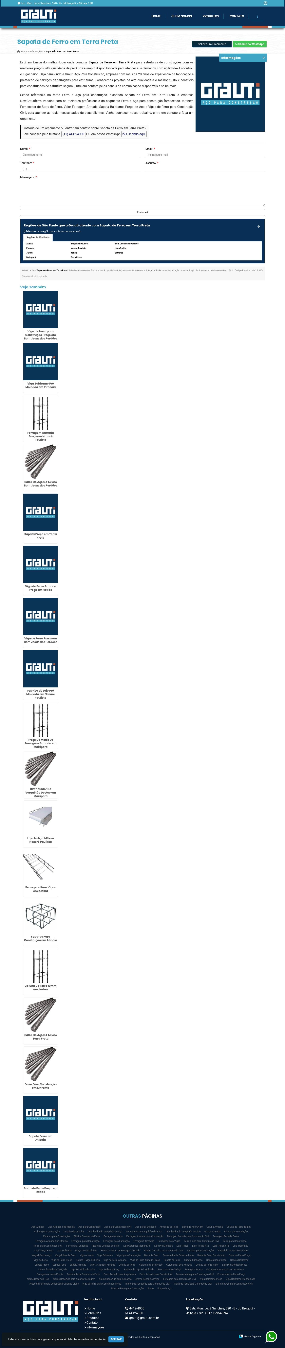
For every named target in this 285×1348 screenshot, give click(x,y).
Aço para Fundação (145, 1226)
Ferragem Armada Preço (226, 1236)
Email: (150, 148)
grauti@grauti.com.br (144, 1318)
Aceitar (116, 1339)
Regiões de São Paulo (38, 237)
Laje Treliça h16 (221, 1245)
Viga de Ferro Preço (61, 1260)
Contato (237, 16)
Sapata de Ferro (172, 1260)
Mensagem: (28, 177)
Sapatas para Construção (200, 1250)
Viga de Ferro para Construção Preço (101, 1283)
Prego (150, 1288)
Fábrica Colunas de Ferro (86, 1236)
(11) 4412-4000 (73, 134)
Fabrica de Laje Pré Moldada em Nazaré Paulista (40, 694)
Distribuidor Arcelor (74, 1231)
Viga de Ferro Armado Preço (145, 1260)
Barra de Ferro (151, 1255)
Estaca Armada (212, 1231)
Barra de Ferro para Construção (127, 1288)
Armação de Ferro (169, 1226)
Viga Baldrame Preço (211, 1279)
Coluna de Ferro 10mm (239, 1226)
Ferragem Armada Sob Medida (51, 1241)
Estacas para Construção (56, 1236)
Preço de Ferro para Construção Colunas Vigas (54, 1283)
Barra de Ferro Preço (239, 1255)
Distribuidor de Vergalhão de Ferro (144, 1231)
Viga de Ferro (41, 1260)
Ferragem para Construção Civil (179, 1279)
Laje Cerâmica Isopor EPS (136, 1245)
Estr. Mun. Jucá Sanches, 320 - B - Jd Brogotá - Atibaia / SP (57, 3)
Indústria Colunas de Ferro (106, 1245)
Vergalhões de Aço (41, 1255)
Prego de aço (164, 1288)
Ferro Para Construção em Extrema (41, 1086)
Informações (95, 1327)
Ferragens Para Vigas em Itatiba (40, 889)
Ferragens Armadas (143, 1241)
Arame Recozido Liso (38, 1279)
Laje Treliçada (64, 1250)
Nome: (25, 148)
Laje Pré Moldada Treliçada (52, 1269)
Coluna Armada (214, 1226)
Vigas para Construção (129, 1255)
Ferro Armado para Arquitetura (120, 1274)
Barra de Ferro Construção (211, 1255)
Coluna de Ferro (127, 1264)
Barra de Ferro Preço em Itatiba (41, 1190)
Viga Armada (87, 1255)
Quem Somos (181, 16)
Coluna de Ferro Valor (207, 1264)
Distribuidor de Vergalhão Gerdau (183, 1231)
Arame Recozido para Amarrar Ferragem (74, 1279)
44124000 (136, 1313)
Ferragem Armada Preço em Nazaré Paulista (40, 436)
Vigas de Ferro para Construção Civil (193, 1283)
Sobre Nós (93, 1313)
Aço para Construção (89, 1226)
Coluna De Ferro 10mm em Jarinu (40, 987)
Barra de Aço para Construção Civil (234, 1283)
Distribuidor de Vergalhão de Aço (105, 1231)
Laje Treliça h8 (240, 1245)
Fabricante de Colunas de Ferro (83, 1274)
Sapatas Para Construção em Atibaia (40, 938)
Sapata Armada (78, 1264)
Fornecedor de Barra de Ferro (178, 1255)
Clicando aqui (134, 134)
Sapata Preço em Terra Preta (40, 536)
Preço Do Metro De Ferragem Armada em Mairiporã (40, 743)
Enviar (142, 212)
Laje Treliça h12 (200, 1245)
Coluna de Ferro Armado (179, 1264)
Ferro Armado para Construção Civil (195, 1274)
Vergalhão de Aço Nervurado (233, 1250)
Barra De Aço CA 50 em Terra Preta (40, 1037)
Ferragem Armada (113, 1236)
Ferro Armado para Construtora (156, 1274)
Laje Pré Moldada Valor (83, 1269)
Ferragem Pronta (193, 1269)
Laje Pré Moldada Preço (234, 1264)
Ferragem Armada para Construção (144, 1236)
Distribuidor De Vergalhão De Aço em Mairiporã (40, 792)
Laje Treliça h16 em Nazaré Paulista (40, 840)
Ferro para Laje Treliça (169, 1269)
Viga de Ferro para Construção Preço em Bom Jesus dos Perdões (40, 334)
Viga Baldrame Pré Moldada (240, 1279)
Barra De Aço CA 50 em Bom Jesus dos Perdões (40, 483)
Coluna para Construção (47, 1231)
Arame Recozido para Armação (115, 1279)
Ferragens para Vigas (169, 1241)
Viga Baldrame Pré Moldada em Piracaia (40, 385)
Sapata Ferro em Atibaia (40, 1138)
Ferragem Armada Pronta (50, 1274)
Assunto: (152, 163)
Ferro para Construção (235, 1241)
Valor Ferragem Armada (102, 1264)
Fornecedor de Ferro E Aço (231, 1274)
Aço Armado (38, 1226)
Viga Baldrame (105, 1255)
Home (156, 16)
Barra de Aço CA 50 (192, 1226)
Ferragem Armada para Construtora (225, 1269)
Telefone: (27, 163)
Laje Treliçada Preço (109, 1269)
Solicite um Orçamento (212, 44)
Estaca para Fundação (236, 1231)
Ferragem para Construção (85, 1241)
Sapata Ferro (59, 1264)
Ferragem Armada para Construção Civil (188, 1236)
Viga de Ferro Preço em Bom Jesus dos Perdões (40, 640)
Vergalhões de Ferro (65, 1255)
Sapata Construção (216, 1260)
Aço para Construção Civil (118, 1226)
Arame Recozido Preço (147, 1279)
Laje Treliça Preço (43, 1250)
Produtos (211, 16)
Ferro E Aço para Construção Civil (201, 1241)
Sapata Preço (42, 1264)
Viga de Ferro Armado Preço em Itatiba (40, 588)
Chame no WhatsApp (249, 44)
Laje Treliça (182, 1245)
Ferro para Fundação (77, 1245)
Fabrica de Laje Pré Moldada (139, 1269)
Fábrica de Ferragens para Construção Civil (147, 1283)
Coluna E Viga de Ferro (88, 1260)
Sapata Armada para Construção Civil (163, 1250)
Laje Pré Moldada (163, 1245)
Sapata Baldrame (239, 1260)
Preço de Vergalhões (86, 1250)
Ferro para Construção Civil (48, 1245)
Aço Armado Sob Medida (61, 1226)
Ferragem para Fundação (116, 1241)
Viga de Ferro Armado (115, 1260)
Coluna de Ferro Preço (150, 1264)
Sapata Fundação (193, 1260)
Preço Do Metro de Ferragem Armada (120, 1250)
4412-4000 (136, 1308)
